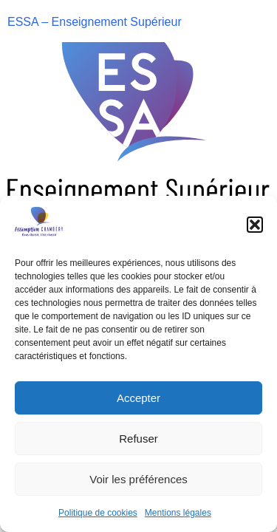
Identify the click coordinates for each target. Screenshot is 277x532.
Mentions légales (178, 513)
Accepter (138, 398)
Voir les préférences (138, 479)
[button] (254, 224)
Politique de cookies (97, 513)
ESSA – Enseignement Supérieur (94, 22)
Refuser (138, 438)
